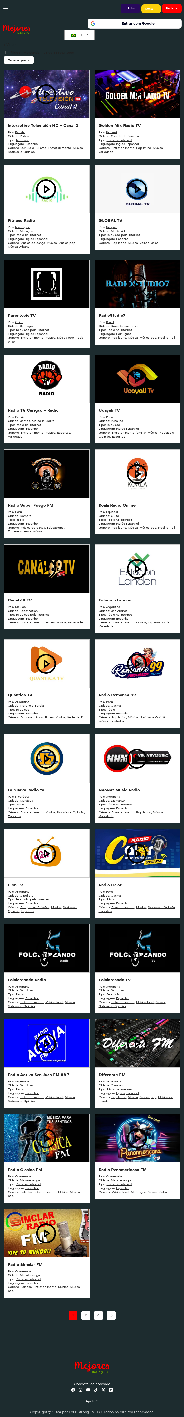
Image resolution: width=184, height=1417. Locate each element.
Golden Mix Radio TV (120, 125)
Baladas (26, 1192)
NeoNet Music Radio (119, 790)
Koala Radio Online (117, 505)
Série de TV (75, 717)
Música (78, 148)
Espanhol (32, 144)
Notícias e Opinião (21, 151)
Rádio (20, 519)
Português (123, 334)
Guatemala (23, 1176)
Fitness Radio (21, 220)
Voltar (11, 45)
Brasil (110, 322)
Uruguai (111, 227)
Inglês (120, 144)
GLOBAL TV (110, 220)
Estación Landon (115, 600)
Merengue (138, 1192)
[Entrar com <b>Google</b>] (135, 24)
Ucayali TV (109, 410)
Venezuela (113, 1081)
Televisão (22, 140)
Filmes (50, 622)
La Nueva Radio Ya (26, 790)
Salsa (154, 243)
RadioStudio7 (112, 315)
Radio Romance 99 (117, 695)
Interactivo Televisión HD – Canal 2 (43, 125)
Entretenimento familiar (128, 432)
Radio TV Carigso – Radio (33, 410)
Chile (19, 322)
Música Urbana (18, 246)
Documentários (31, 717)
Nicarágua (22, 227)
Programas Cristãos (34, 907)
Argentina (113, 607)
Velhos (144, 243)
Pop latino (143, 148)
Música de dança (32, 243)
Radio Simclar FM (25, 1264)
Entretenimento (59, 148)
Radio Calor (110, 885)
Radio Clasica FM (25, 1169)
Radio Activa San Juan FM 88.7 (38, 1074)
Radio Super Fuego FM (30, 505)
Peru (109, 417)
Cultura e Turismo (33, 148)
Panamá (111, 132)
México (20, 607)
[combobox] (19, 60)
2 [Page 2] (86, 1315)
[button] (130, 8)
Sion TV (15, 885)
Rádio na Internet (119, 140)
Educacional (55, 527)
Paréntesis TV (22, 315)
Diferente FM (112, 1074)
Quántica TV (20, 695)
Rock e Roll (166, 337)
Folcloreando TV (115, 980)
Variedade (106, 151)
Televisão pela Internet (123, 235)
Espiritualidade (159, 622)
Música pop (66, 243)
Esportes (63, 432)
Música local (54, 1002)
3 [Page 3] (98, 1315)
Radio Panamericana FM (123, 1169)
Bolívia (20, 132)
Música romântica (111, 721)
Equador (112, 512)
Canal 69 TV (20, 600)
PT (77, 35)
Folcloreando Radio (27, 980)
